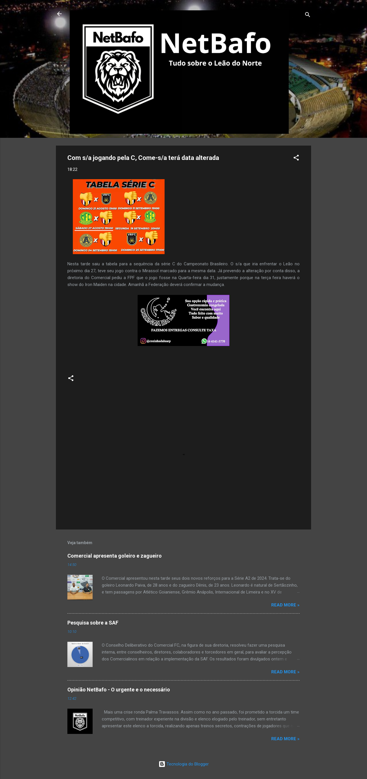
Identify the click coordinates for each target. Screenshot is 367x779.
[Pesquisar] (307, 15)
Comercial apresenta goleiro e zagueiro (114, 556)
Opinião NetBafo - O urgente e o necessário (118, 690)
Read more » (285, 605)
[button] (296, 158)
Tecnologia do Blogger (184, 764)
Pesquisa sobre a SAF (92, 623)
